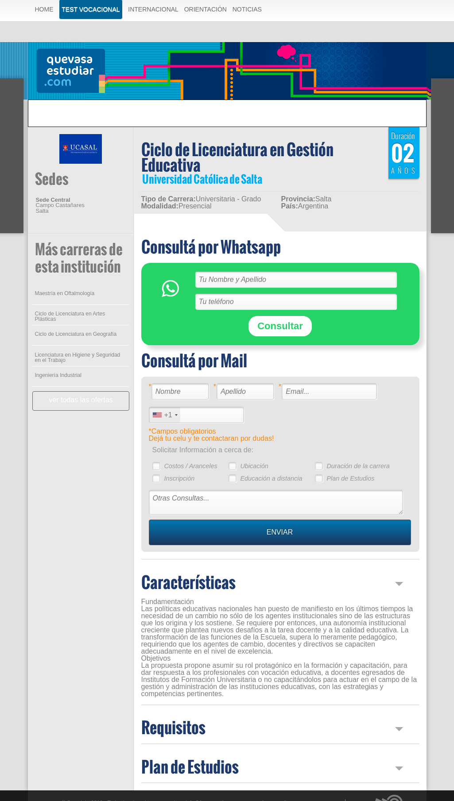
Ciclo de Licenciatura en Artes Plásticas (70, 316)
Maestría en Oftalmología (65, 293)
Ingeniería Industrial (58, 375)
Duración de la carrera (357, 466)
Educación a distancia (271, 478)
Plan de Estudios (350, 478)
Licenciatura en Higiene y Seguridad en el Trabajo (77, 357)
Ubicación (254, 466)
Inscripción (179, 478)
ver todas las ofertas (81, 400)
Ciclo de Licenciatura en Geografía (76, 334)
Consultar (280, 325)
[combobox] (164, 415)
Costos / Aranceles (190, 466)
